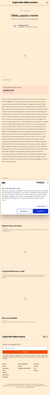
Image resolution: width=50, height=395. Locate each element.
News (3, 370)
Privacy (36, 370)
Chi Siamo (36, 364)
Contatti (36, 366)
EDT (35, 368)
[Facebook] (44, 337)
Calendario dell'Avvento (24, 368)
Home (21, 10)
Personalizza (24, 211)
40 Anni (20, 366)
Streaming (5, 377)
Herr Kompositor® (23, 364)
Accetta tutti (40, 211)
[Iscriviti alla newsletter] (47, 2)
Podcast (4, 372)
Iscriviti (25, 352)
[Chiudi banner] (47, 182)
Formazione (5, 368)
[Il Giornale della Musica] (25, 2)
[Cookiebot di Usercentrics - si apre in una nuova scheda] (37, 182)
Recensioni (27, 10)
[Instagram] (47, 337)
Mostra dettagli (41, 206)
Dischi (4, 366)
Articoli (4, 364)
